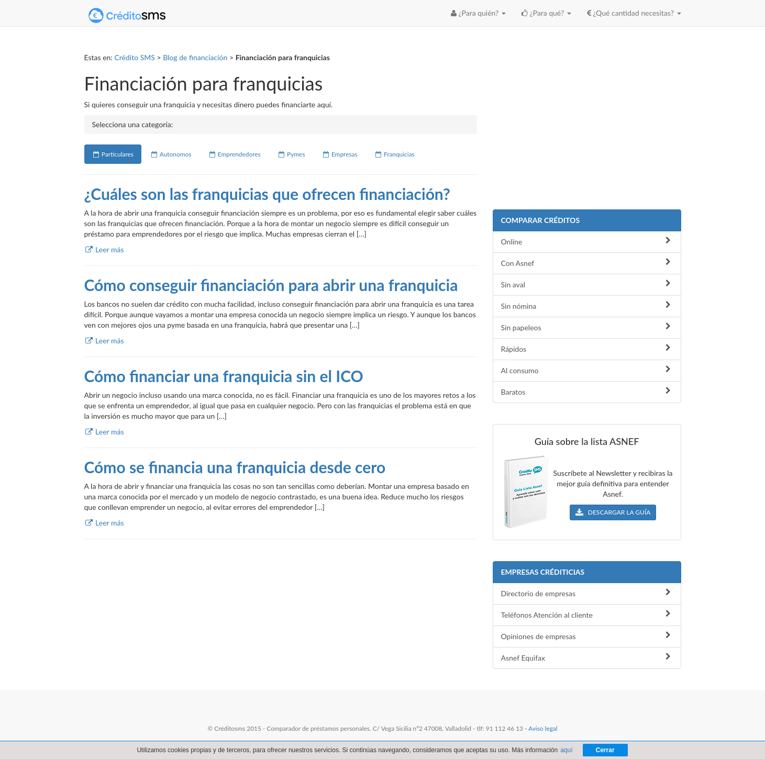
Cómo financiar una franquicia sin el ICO (223, 375)
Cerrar (605, 750)
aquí (566, 750)
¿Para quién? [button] (478, 12)
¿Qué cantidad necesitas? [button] (634, 12)
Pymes (291, 154)
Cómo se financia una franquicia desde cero (235, 466)
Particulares (113, 154)
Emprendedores (234, 154)
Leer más (104, 249)
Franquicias (394, 154)
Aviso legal (542, 728)
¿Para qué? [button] (546, 12)
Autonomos (171, 154)
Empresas (340, 154)
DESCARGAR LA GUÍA (613, 512)
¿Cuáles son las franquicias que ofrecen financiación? (267, 193)
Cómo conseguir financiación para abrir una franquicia (271, 284)
